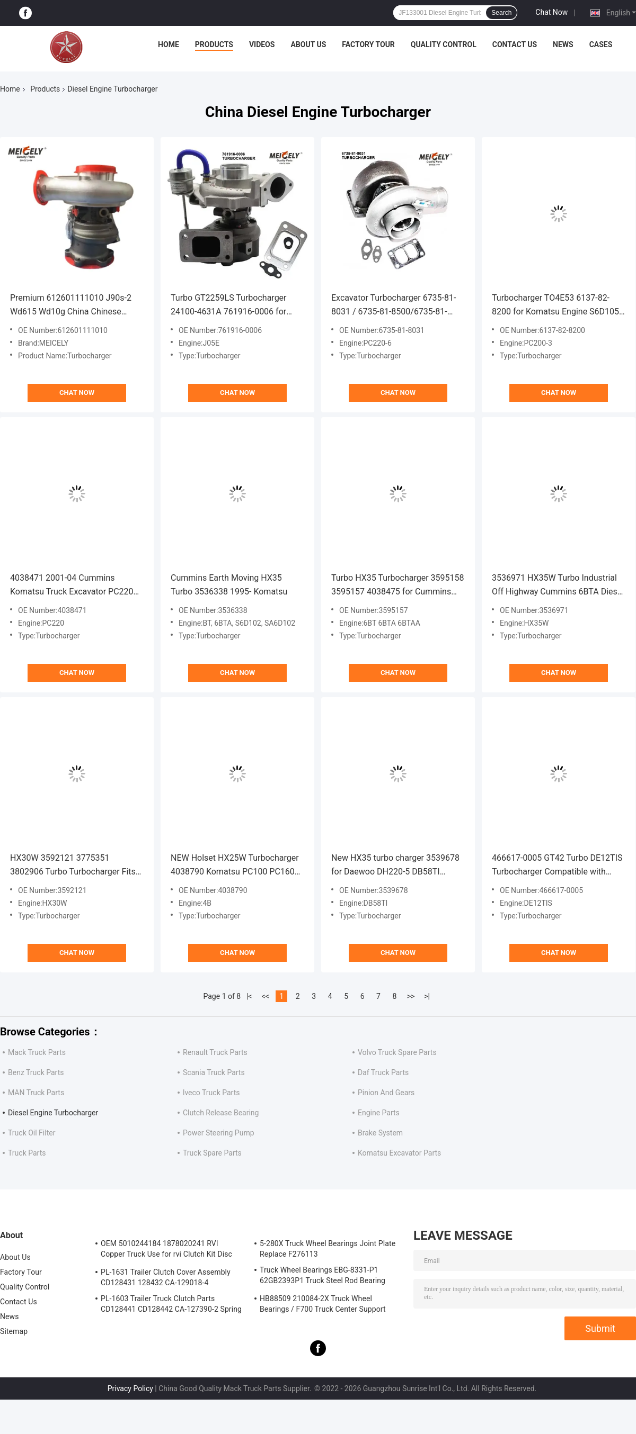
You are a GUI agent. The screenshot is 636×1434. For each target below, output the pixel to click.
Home (168, 44)
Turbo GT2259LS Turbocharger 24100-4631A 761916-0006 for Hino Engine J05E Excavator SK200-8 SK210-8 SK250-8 (229, 306)
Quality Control (443, 44)
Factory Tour (368, 44)
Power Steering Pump (218, 1133)
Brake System (380, 1133)
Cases (601, 44)
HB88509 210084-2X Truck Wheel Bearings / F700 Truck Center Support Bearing (323, 1305)
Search (501, 12)
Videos (262, 44)
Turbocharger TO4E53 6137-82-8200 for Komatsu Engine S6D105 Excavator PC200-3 (555, 306)
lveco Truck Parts (211, 1092)
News (563, 44)
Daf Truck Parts (383, 1072)
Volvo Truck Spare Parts (397, 1052)
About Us (308, 44)
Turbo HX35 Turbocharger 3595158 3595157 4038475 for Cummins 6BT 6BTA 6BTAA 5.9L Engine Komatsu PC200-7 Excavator (397, 586)
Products (214, 44)
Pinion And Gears (386, 1092)
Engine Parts (379, 1112)
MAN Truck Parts (36, 1092)
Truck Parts (27, 1153)
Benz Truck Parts (36, 1072)
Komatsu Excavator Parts (399, 1153)
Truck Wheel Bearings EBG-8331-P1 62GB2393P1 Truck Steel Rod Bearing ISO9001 (322, 1277)
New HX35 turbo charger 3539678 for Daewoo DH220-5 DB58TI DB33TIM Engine (395, 866)
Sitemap (14, 1331)
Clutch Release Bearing (221, 1112)
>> (411, 996)
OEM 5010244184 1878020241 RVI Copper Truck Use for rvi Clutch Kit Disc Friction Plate (166, 1250)
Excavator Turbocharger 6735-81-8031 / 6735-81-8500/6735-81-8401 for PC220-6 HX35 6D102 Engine (393, 306)
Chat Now (551, 12)
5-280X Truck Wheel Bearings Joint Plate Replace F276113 (327, 1248)
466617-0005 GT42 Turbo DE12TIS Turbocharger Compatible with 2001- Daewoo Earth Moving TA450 (558, 866)
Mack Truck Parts (37, 1052)
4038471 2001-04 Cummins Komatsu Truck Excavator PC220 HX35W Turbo (72, 586)
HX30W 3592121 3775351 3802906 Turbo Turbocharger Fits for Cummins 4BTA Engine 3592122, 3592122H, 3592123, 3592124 (73, 866)
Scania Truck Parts (214, 1072)
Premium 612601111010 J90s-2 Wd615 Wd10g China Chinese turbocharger (70, 306)
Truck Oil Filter (31, 1133)
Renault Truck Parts (215, 1052)
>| (427, 996)
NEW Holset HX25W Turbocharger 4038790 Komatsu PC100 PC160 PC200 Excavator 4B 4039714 (235, 866)
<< (265, 996)
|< (249, 996)
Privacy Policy (130, 1388)
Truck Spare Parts (212, 1153)
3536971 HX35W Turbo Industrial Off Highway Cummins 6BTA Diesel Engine (558, 586)
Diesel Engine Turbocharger (53, 1112)
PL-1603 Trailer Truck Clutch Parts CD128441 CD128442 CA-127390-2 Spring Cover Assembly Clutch (171, 1305)
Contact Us (514, 44)
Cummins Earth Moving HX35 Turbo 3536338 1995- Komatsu (229, 585)
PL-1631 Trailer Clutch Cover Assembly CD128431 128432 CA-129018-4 (166, 1277)
